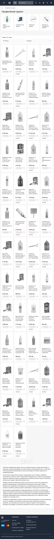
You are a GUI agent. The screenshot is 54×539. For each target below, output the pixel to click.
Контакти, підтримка (17, 530)
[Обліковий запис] (43, 3)
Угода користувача (31, 524)
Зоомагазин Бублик (9, 536)
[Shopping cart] (51, 3)
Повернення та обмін (18, 527)
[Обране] (47, 3)
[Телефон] (36, 3)
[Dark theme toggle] (39, 3)
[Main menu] (4, 3)
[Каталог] (15, 3)
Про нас (14, 520)
